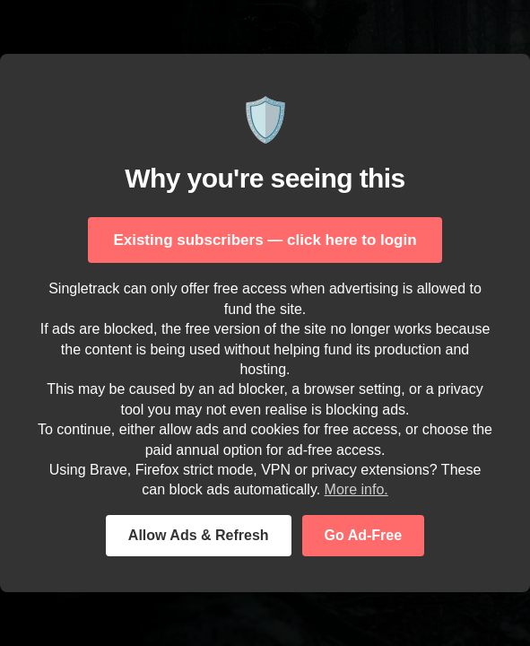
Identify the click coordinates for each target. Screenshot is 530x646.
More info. (356, 489)
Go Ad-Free (364, 535)
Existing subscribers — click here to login (264, 240)
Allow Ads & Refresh (198, 535)
